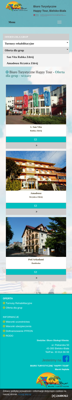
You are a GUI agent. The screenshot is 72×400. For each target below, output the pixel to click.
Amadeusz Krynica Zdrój (22, 63)
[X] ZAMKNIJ (60, 395)
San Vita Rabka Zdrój (20, 56)
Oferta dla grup (36, 50)
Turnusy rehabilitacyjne (36, 43)
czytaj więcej (24, 394)
